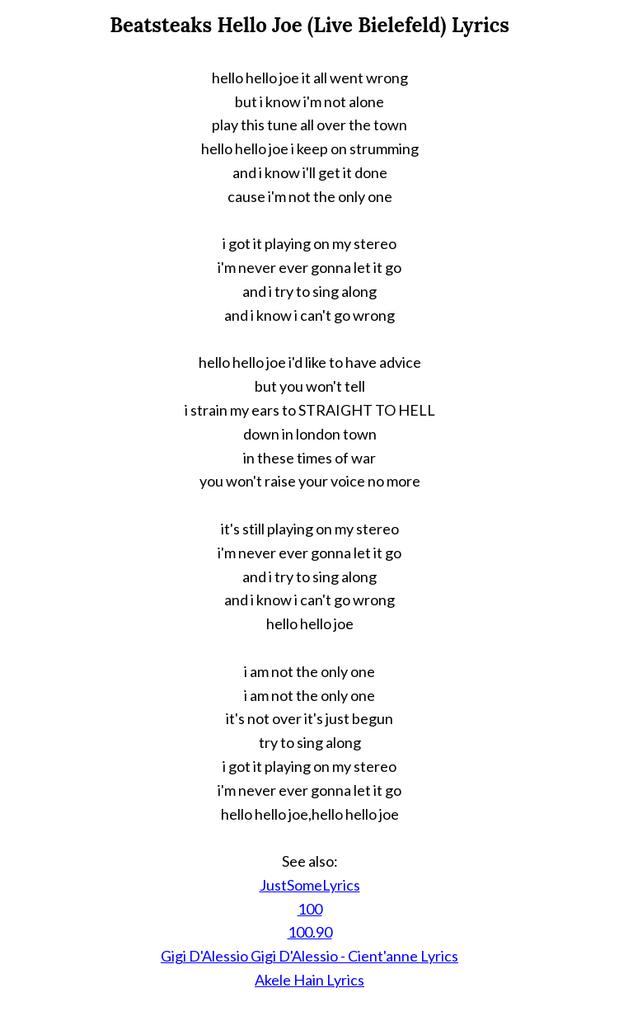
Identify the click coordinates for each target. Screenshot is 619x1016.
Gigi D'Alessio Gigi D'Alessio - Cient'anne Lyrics (309, 956)
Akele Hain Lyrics (309, 980)
